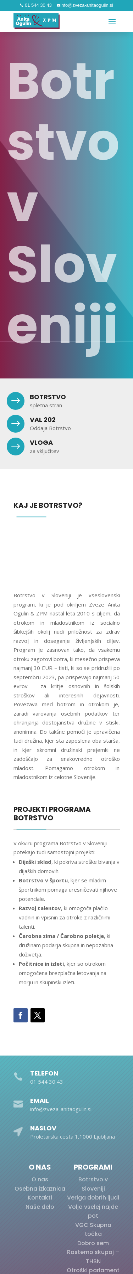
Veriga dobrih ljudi (93, 1197)
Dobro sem (93, 1243)
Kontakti (40, 1197)
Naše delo (40, 1207)
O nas (40, 1179)
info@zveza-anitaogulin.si (86, 5)
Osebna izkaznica (40, 1189)
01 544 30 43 (37, 5)
